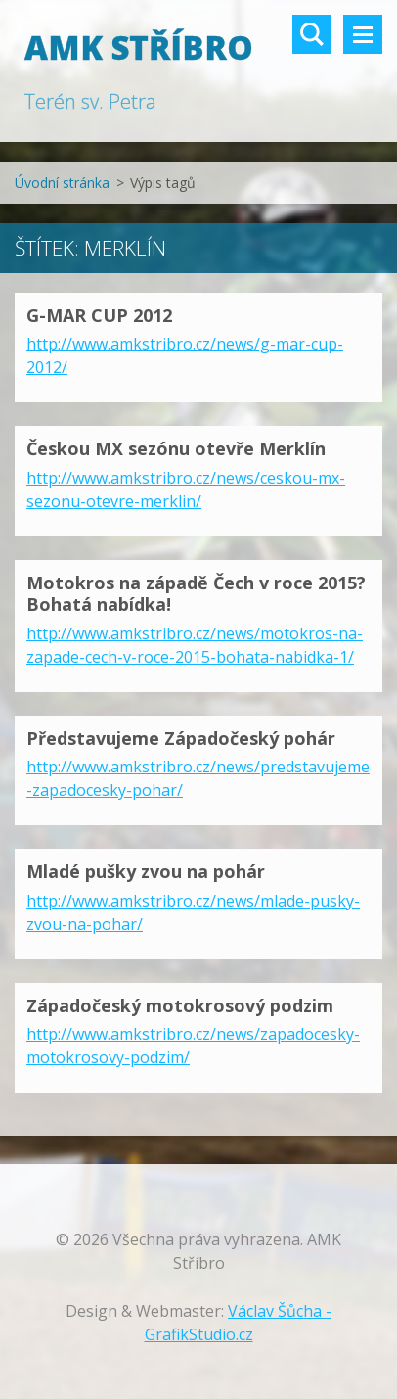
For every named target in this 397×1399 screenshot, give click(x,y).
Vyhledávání (311, 34)
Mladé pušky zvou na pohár (145, 871)
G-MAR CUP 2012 (99, 315)
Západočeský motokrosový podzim (179, 1005)
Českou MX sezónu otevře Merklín (176, 448)
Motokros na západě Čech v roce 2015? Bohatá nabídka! (196, 594)
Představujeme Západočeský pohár (180, 738)
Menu (362, 34)
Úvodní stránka (62, 182)
